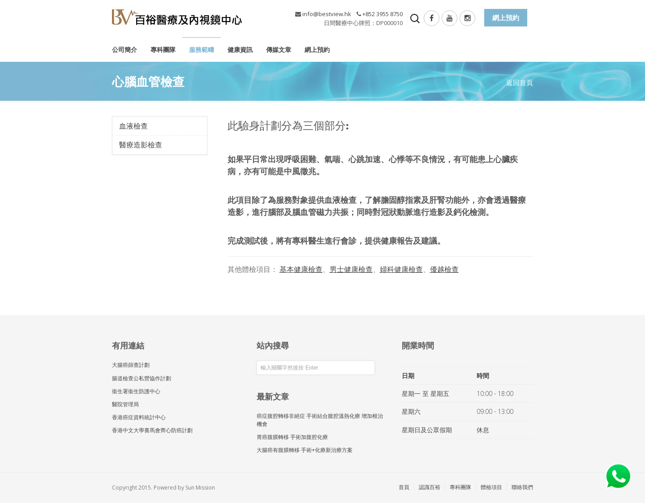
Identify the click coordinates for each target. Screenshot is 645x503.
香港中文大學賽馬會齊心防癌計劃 (152, 430)
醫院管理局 (125, 404)
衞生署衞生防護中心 (136, 391)
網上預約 (317, 49)
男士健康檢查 (351, 269)
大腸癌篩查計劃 (131, 365)
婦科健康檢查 (401, 269)
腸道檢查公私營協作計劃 (141, 378)
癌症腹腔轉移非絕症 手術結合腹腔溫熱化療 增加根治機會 (320, 419)
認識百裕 (429, 487)
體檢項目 (491, 487)
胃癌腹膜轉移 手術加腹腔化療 (292, 437)
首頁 (404, 487)
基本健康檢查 (301, 269)
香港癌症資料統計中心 (139, 417)
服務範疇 (201, 49)
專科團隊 (163, 49)
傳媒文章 (278, 49)
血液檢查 (133, 126)
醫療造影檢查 (140, 145)
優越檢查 (444, 269)
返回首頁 (519, 82)
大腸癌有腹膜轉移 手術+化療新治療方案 (305, 450)
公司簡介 (124, 49)
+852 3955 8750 (382, 14)
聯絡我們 (522, 487)
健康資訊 (240, 49)
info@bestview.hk (326, 14)
